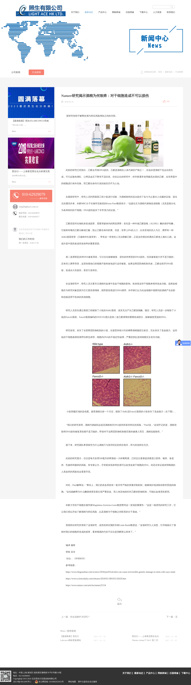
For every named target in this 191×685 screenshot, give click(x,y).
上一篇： (75, 617)
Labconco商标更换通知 (70, 640)
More (14, 131)
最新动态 (169, 72)
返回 (119, 604)
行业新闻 (179, 72)
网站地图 (71, 682)
